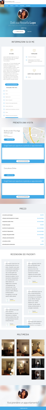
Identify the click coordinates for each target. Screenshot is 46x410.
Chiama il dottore (9, 139)
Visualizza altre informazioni (11, 84)
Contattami (29, 31)
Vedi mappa (34, 135)
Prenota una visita (23, 408)
